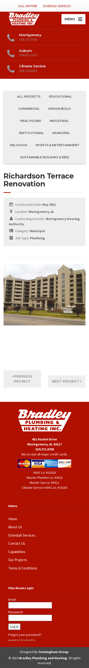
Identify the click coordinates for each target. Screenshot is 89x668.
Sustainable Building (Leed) (44, 157)
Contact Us (16, 543)
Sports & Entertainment (57, 145)
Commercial (29, 108)
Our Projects (17, 560)
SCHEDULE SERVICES (57, 6)
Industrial (59, 121)
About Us (15, 527)
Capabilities (16, 551)
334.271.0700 (44, 449)
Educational (60, 96)
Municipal (61, 133)
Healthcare (30, 121)
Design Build (59, 108)
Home (12, 519)
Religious (18, 145)
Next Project (67, 381)
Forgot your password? (25, 635)
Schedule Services (21, 535)
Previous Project (22, 379)
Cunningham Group (53, 652)
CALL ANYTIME (27, 6)
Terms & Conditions (22, 568)
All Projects (28, 96)
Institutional (31, 133)
